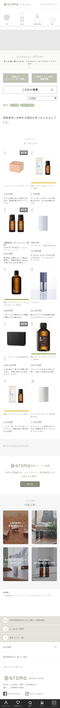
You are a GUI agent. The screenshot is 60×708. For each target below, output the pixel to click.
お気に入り (18, 703)
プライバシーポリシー (13, 667)
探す (30, 703)
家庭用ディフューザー (15, 596)
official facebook (14, 694)
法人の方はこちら (50, 4)
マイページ (6, 703)
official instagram (36, 694)
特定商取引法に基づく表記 (15, 657)
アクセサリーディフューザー (40, 596)
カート (42, 703)
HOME (6, 592)
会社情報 (7, 647)
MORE (30, 484)
